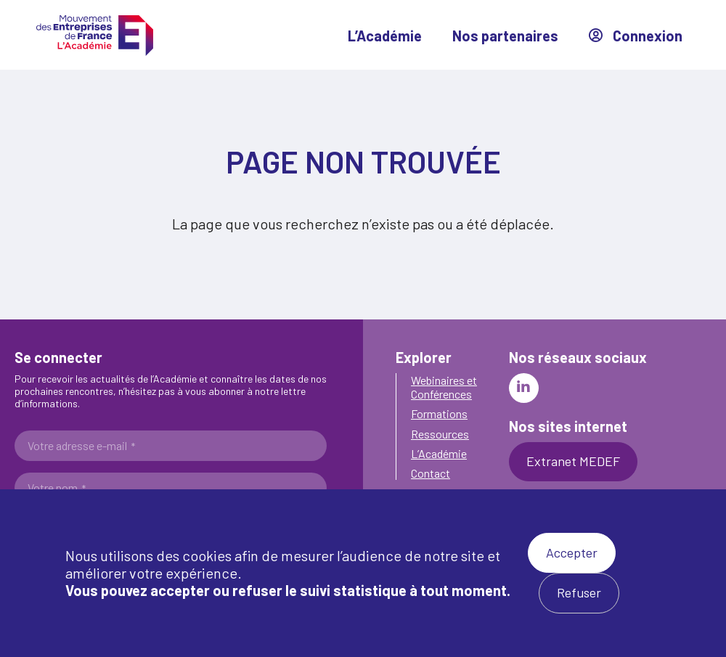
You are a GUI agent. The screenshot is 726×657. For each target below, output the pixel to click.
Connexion (635, 35)
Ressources (440, 434)
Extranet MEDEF (573, 461)
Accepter (571, 552)
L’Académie (385, 35)
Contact (430, 473)
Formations (439, 413)
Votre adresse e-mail (81, 446)
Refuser (579, 592)
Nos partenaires (505, 35)
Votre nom (57, 488)
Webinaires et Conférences (444, 387)
